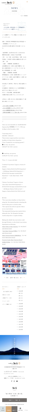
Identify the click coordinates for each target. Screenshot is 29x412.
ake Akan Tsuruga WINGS (10, 231)
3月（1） (21, 295)
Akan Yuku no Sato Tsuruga (10, 226)
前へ (7, 277)
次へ (21, 277)
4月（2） (21, 293)
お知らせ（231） (6, 294)
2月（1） (21, 298)
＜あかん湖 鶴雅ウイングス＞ (9, 108)
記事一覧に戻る (14, 277)
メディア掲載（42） (7, 304)
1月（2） (21, 300)
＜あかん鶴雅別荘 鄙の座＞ (8, 110)
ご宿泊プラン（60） (7, 298)
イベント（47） (6, 301)
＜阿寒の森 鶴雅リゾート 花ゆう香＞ (11, 112)
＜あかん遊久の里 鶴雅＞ (8, 106)
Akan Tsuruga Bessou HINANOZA (11, 235)
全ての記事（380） (8, 291)
